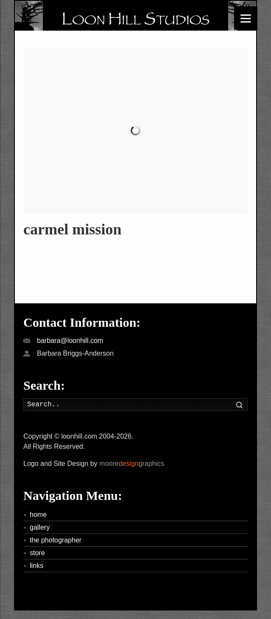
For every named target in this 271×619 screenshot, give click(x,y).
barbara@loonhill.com (70, 340)
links (36, 565)
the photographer (56, 540)
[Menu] (245, 18)
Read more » (43, 244)
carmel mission (72, 229)
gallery (40, 527)
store (37, 552)
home (38, 514)
